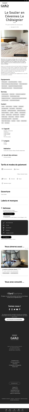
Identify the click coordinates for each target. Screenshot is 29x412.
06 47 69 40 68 (9, 222)
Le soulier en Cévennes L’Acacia (9, 269)
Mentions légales (24, 398)
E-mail (7, 225)
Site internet (8, 227)
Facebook (8, 230)
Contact (12, 398)
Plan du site (17, 398)
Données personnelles (14, 400)
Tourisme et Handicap (6, 398)
